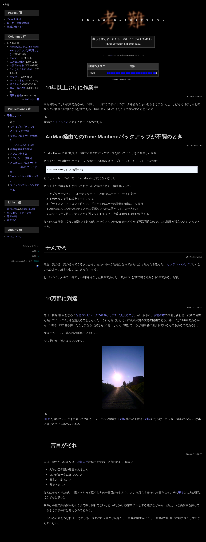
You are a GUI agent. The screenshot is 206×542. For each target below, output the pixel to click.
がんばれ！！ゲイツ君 (19, 212)
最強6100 (12, 208)
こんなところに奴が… (22, 69)
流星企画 (12, 216)
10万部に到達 (17, 61)
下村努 (146, 418)
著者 (181, 492)
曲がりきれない (18, 88)
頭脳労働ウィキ (15, 26)
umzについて (14, 236)
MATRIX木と (17, 80)
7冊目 (47, 418)
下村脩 (121, 418)
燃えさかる (16, 84)
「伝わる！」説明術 (21, 158)
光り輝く (14, 76)
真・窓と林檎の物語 (18, 23)
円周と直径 (16, 95)
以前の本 (159, 315)
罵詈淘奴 (12, 220)
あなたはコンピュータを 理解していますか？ (23, 167)
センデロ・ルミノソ (179, 264)
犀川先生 (82, 461)
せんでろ (14, 58)
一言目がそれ (17, 65)
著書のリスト (14, 115)
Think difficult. (14, 19)
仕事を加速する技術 (21, 149)
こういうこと (60, 122)
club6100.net (28, 208)
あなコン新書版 (18, 153)
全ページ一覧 (32, 99)
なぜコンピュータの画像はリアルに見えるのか (105, 315)
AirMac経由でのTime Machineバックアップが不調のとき (24, 50)
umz (111, 55)
